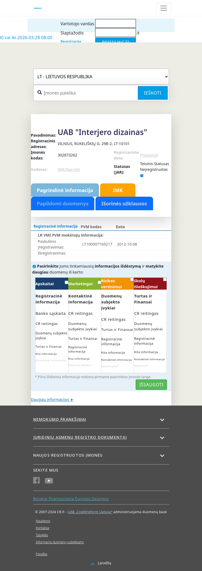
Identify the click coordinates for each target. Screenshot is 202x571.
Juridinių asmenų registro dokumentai (80, 437)
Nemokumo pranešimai (59, 419)
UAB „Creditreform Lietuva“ (90, 512)
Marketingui (84, 283)
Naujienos (43, 521)
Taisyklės (42, 535)
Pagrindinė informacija (65, 190)
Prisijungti (149, 155)
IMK (118, 190)
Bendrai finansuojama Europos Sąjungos (71, 498)
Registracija (71, 41)
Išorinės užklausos (124, 203)
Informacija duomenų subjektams (60, 542)
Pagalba (41, 554)
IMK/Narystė (69, 169)
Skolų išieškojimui (150, 283)
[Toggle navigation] (163, 8)
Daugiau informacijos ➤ (52, 399)
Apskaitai (51, 283)
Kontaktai (42, 528)
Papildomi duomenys (63, 203)
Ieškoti (152, 93)
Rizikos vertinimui (117, 283)
